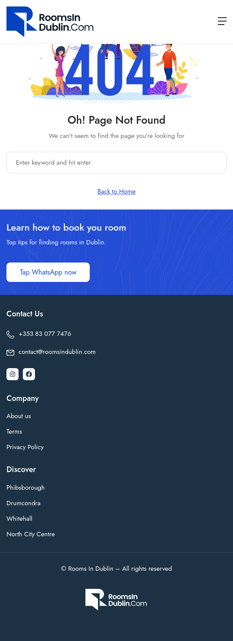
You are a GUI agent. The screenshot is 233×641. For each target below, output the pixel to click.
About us (18, 416)
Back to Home (117, 191)
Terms (14, 431)
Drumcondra (23, 503)
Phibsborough (25, 487)
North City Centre (30, 534)
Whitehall (19, 518)
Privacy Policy (25, 447)
